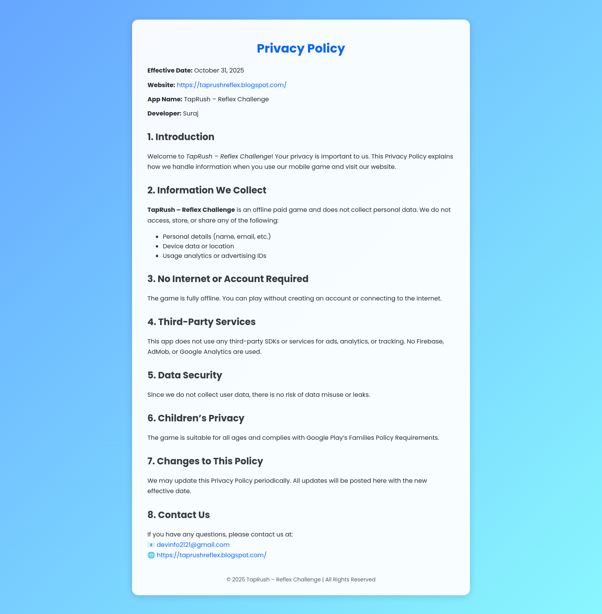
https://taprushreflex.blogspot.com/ (231, 85)
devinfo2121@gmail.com (193, 545)
